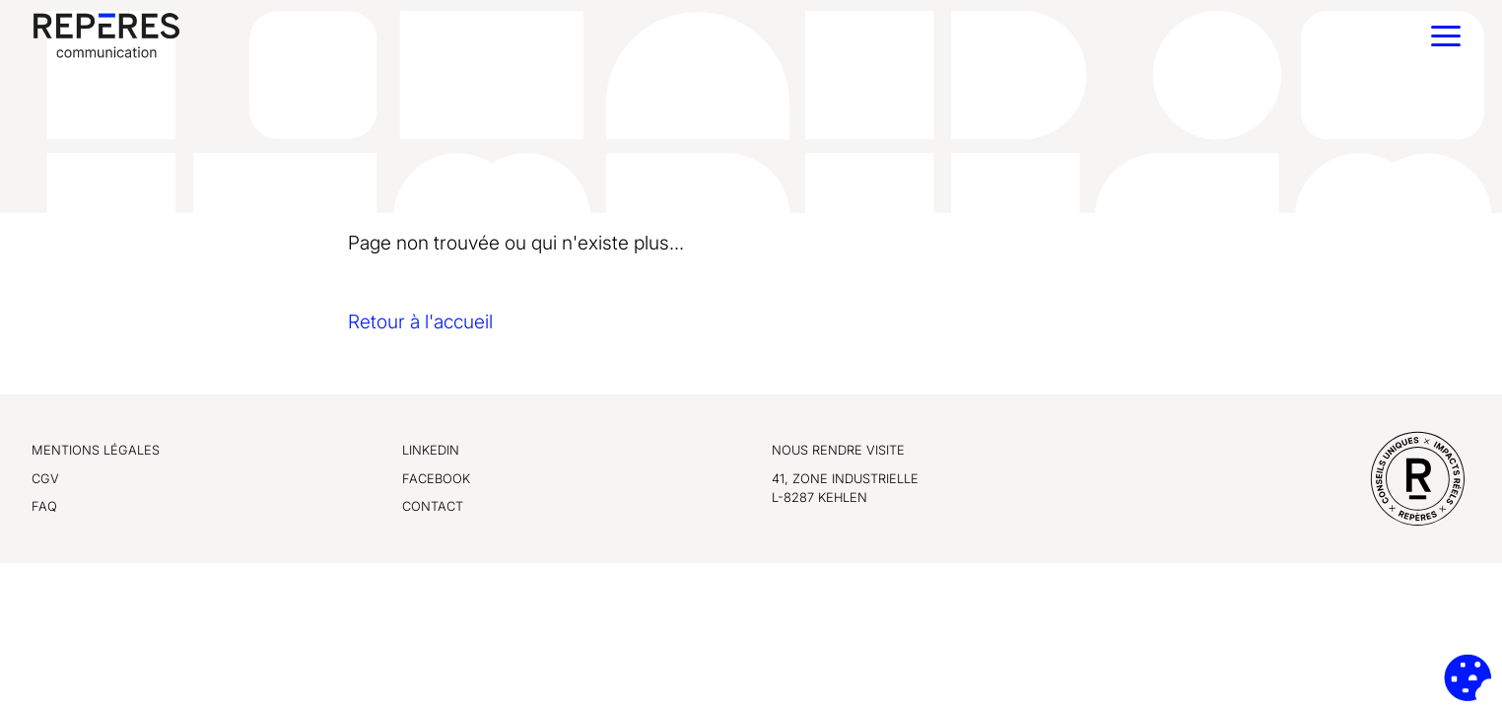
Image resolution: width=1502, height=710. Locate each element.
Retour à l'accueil (420, 321)
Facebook (436, 478)
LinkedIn (430, 450)
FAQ (44, 506)
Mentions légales (96, 450)
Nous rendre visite (838, 450)
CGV (45, 478)
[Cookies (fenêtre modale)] (1467, 677)
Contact (432, 506)
